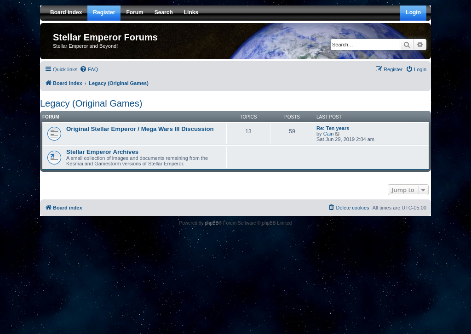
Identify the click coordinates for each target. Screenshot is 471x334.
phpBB (211, 223)
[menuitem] (89, 69)
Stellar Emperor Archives (102, 151)
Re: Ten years (332, 128)
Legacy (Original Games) (91, 103)
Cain (328, 133)
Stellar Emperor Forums (105, 37)
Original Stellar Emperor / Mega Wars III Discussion (140, 128)
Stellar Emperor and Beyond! (85, 46)
